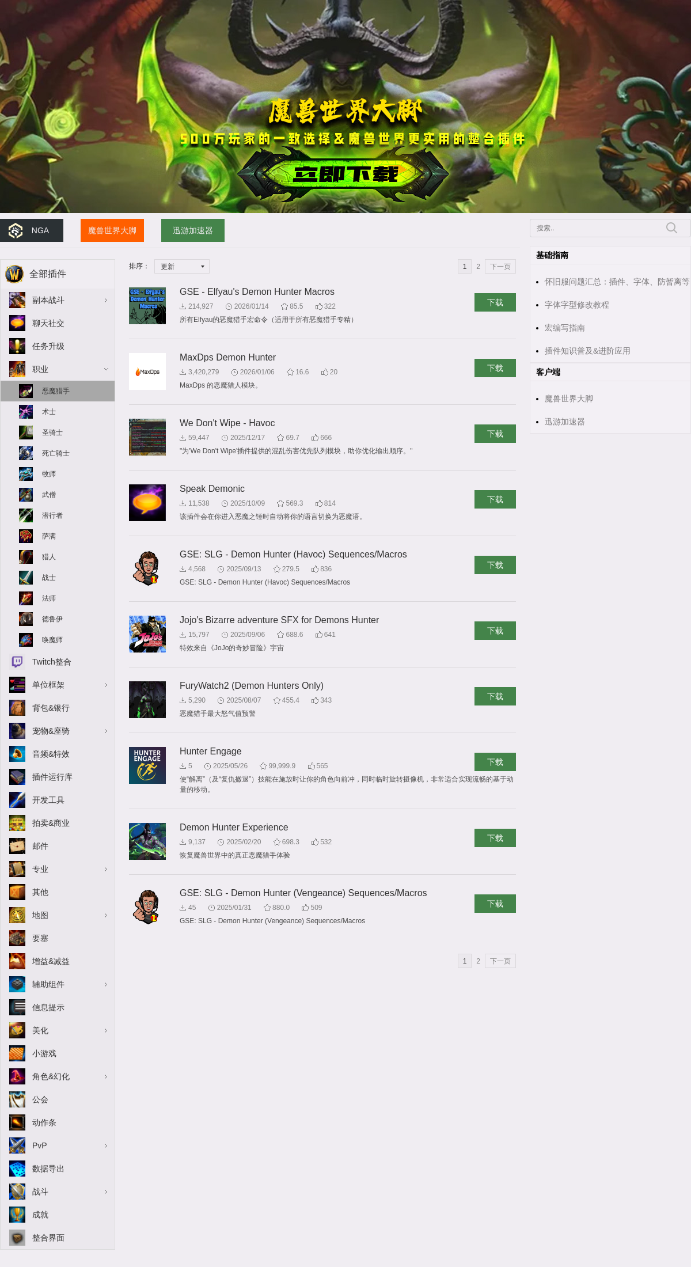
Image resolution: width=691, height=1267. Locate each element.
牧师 (49, 474)
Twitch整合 (51, 661)
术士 (49, 412)
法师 (49, 598)
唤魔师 (52, 640)
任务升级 (48, 346)
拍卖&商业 (51, 823)
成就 (40, 1214)
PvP (39, 1145)
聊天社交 (48, 323)
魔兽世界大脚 (112, 230)
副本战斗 (48, 300)
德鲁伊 (52, 619)
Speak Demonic (212, 489)
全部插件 (47, 274)
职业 (40, 369)
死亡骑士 (56, 453)
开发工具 (48, 800)
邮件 (40, 846)
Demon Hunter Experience (234, 827)
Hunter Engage (211, 751)
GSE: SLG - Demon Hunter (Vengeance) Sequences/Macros (303, 893)
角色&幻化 (51, 1076)
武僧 (49, 495)
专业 (40, 869)
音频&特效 (51, 753)
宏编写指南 (565, 327)
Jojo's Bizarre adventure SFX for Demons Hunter (279, 620)
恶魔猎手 (56, 391)
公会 (40, 1099)
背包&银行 (51, 707)
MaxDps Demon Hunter (228, 357)
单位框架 (48, 684)
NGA (40, 230)
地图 (40, 915)
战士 (49, 578)
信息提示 (48, 1007)
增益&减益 (51, 961)
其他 (40, 892)
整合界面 (48, 1237)
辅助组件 (48, 984)
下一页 (500, 267)
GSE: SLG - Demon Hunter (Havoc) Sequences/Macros (293, 554)
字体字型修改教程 (577, 304)
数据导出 (48, 1168)
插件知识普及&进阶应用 (588, 350)
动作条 (44, 1122)
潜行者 (52, 515)
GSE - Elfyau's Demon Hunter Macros (257, 292)
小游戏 (44, 1053)
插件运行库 (52, 777)
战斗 (40, 1191)
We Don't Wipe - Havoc (227, 423)
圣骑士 (52, 432)
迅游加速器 (193, 230)
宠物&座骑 (51, 730)
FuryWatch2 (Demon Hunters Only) (252, 686)
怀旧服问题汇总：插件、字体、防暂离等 (617, 281)
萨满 (49, 536)
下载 (495, 302)
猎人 (49, 557)
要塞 (40, 938)
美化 (40, 1030)
